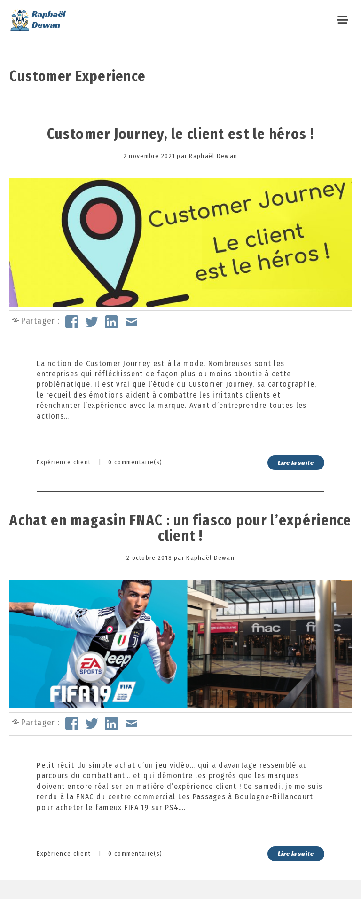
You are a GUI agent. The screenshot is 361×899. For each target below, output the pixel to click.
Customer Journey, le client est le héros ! (180, 134)
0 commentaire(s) (135, 462)
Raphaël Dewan (213, 155)
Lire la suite (296, 463)
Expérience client (64, 462)
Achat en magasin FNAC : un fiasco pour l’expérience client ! (180, 528)
